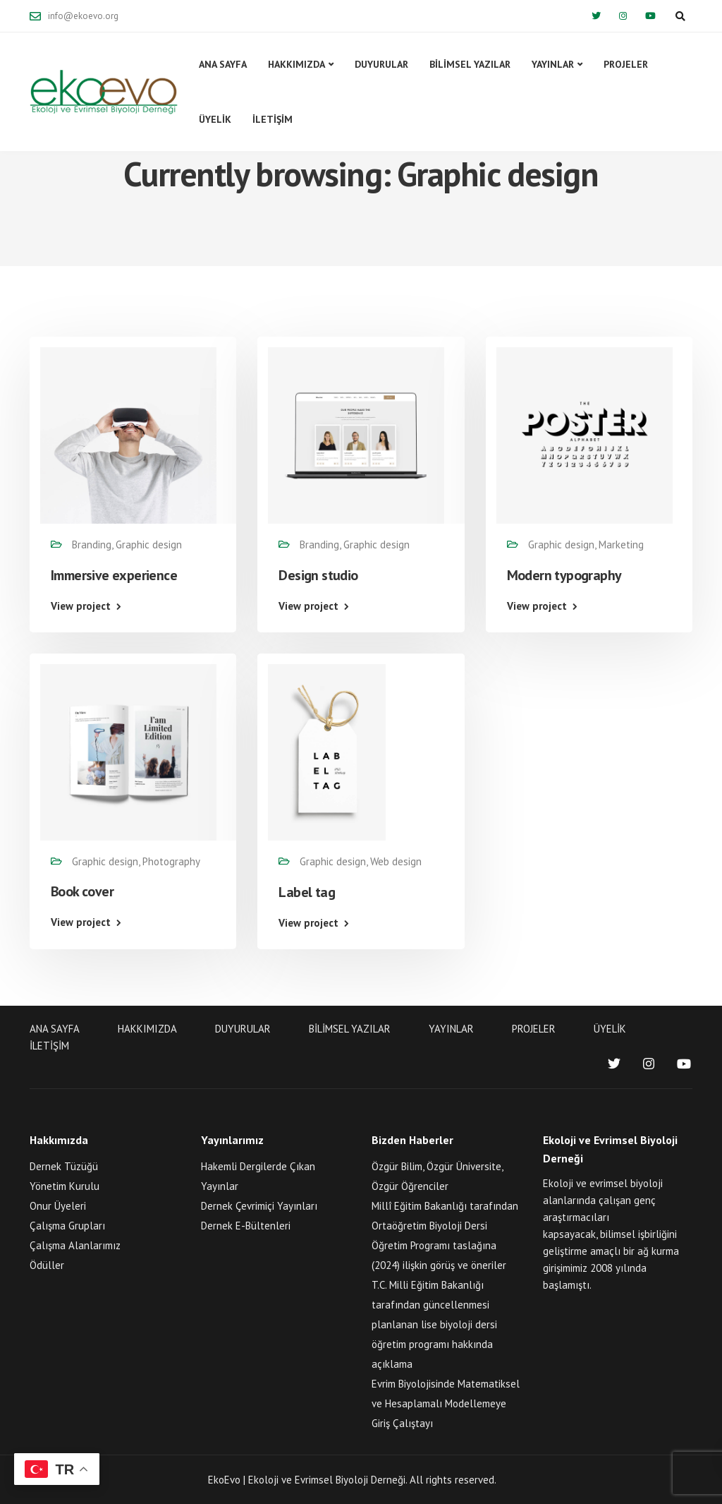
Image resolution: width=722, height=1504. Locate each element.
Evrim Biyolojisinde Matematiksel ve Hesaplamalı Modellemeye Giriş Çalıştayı (446, 1403)
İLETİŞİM (272, 119)
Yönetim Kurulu (64, 1186)
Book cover (82, 891)
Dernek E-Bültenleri (245, 1225)
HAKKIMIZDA (296, 64)
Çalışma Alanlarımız (75, 1245)
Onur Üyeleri (58, 1206)
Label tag (307, 892)
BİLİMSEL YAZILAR (469, 64)
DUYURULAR (381, 64)
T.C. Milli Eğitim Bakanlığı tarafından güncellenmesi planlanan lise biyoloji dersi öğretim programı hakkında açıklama (434, 1324)
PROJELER (626, 64)
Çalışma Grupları (67, 1225)
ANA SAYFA (223, 64)
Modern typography (564, 575)
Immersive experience (114, 575)
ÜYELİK (215, 119)
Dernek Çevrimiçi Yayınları (259, 1206)
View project (81, 606)
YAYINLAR (553, 64)
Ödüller (47, 1265)
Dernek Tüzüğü (64, 1166)
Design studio (318, 575)
